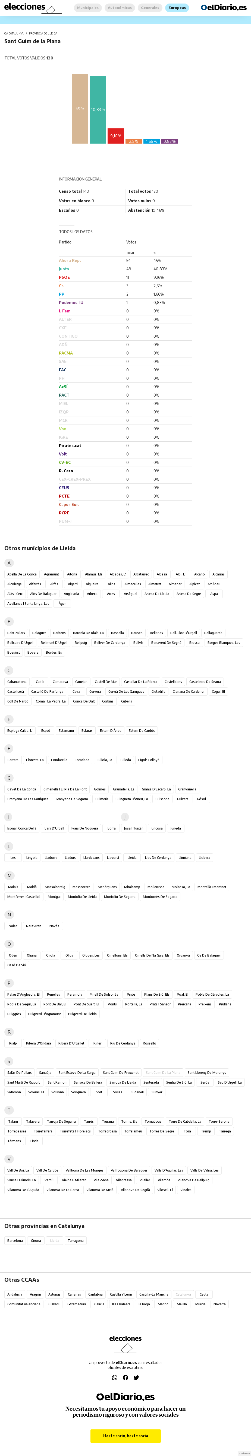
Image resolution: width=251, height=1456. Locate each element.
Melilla (182, 1304)
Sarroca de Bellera (88, 1082)
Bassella (117, 633)
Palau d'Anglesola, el (23, 994)
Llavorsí (113, 858)
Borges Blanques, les (224, 643)
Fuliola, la (104, 760)
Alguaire (92, 584)
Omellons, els (117, 955)
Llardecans (91, 858)
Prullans (225, 1004)
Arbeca (92, 594)
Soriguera (78, 1092)
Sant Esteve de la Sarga (77, 1073)
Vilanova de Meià (100, 1190)
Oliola (50, 955)
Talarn (13, 1121)
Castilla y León (121, 1294)
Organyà (183, 955)
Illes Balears (121, 1304)
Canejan (81, 682)
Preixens (205, 1004)
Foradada (82, 760)
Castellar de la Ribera (140, 682)
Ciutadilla (158, 691)
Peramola (74, 994)
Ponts (112, 1004)
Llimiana (185, 858)
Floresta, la (35, 760)
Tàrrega (225, 1131)
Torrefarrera (43, 1131)
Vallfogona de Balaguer (129, 1170)
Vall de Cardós (47, 1170)
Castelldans (173, 682)
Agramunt (51, 574)
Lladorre (51, 858)
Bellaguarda (213, 633)
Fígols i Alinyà (148, 760)
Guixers (182, 799)
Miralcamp (132, 887)
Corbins (108, 701)
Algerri (73, 584)
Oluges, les (91, 955)
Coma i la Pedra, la (51, 701)
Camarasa (60, 682)
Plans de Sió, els (157, 994)
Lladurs (70, 858)
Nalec (13, 926)
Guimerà (101, 799)
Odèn (13, 955)
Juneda (176, 828)
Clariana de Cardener (189, 691)
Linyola (31, 858)
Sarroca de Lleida (122, 1082)
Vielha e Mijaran (74, 1180)
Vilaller (145, 1180)
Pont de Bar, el (54, 1004)
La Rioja (144, 1304)
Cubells (126, 701)
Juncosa (157, 828)
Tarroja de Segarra (61, 1121)
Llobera (204, 858)
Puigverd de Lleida (82, 1014)
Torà (187, 1131)
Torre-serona (219, 1121)
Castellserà (15, 691)
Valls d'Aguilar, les (169, 1170)
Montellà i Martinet (211, 887)
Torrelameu (133, 1131)
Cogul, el (218, 691)
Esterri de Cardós (142, 731)
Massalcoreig (55, 887)
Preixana (184, 1004)
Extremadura (76, 1304)
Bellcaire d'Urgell (20, 643)
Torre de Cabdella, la (185, 1121)
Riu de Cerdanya (123, 1043)
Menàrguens (107, 887)
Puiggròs (14, 1014)
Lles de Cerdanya (158, 858)
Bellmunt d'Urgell (54, 643)
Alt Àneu (214, 584)
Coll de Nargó (18, 701)
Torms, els (129, 1121)
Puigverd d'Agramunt (44, 1014)
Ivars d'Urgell (54, 828)
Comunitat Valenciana (23, 1304)
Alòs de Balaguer (43, 594)
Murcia (200, 1304)
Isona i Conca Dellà (21, 828)
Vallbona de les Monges (84, 1170)
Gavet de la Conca (21, 789)
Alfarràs (35, 584)
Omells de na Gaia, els (152, 955)
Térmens (14, 1141)
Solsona (57, 1092)
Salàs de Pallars (19, 1073)
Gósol (201, 799)
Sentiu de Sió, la (179, 1082)
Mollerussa (156, 887)
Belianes (156, 633)
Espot (45, 731)
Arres (111, 594)
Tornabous (153, 1121)
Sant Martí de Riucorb (23, 1082)
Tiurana (108, 1121)
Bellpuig (81, 643)
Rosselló (149, 1043)
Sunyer (157, 1092)
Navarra (220, 1304)
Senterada (151, 1082)
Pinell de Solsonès (104, 994)
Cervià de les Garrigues (126, 691)
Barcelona (15, 1241)
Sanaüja (45, 1073)
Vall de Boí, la (18, 1170)
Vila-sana (101, 1180)
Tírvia (34, 1141)
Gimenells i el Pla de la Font (65, 789)
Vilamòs (164, 1180)
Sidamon (14, 1092)
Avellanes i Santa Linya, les (28, 604)
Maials (13, 887)
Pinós (131, 994)
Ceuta (204, 1294)
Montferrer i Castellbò (23, 897)
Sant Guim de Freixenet (121, 1073)
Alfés (54, 584)
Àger (62, 604)
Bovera (33, 652)
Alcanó (199, 574)
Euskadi (53, 1304)
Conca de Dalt (84, 701)
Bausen (137, 633)
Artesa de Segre (189, 594)
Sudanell (137, 1092)
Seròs (204, 1082)
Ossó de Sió (16, 965)
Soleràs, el (36, 1092)
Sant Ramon (57, 1082)
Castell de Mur (106, 682)
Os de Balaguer (209, 955)
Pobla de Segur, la (21, 1004)
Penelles (53, 994)
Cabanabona (17, 682)
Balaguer (39, 633)
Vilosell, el (165, 1190)
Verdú (49, 1180)
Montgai (54, 897)
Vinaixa (186, 1190)
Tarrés (89, 1121)
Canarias (74, 1294)
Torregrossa (107, 1131)
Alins (111, 584)
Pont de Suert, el (86, 1004)
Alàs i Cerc (15, 594)
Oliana (32, 955)
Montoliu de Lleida (82, 897)
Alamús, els (93, 574)
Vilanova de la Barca (62, 1190)
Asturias (54, 1294)
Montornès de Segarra (160, 897)
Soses (117, 1092)
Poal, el (182, 994)
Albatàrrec (141, 574)
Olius (69, 955)
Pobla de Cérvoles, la (212, 994)
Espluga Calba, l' (20, 731)
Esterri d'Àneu (110, 731)
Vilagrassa (124, 1180)
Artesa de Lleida (157, 594)
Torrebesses (16, 1131)
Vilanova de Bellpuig (193, 1180)
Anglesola (71, 594)
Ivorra (111, 828)
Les (13, 858)
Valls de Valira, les (204, 1170)
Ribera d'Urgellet (71, 1043)
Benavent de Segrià (166, 643)
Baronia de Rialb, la (88, 633)
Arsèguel (130, 594)
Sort (99, 1092)
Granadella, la (123, 789)
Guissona (162, 799)
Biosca (194, 643)
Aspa (214, 594)
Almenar (175, 584)
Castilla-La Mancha (153, 1294)
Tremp (206, 1131)
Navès (54, 926)
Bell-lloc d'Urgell (183, 633)
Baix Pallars (16, 633)
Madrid (163, 1304)
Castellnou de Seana (205, 682)
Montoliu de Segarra (120, 897)
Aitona (72, 574)
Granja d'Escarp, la (156, 789)
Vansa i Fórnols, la (21, 1180)
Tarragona (76, 1241)
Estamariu (66, 731)
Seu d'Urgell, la (230, 1082)
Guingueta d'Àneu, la (131, 799)
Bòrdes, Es (54, 652)
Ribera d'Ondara (38, 1043)
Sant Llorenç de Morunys (207, 1073)
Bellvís (138, 643)
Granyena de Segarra (72, 799)
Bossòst (13, 652)
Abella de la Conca (22, 574)
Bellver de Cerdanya (109, 643)
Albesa (162, 574)
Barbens (59, 633)
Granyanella (187, 789)
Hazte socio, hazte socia (125, 1435)
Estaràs (87, 731)
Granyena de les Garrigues (27, 799)
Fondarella (59, 760)
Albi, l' (181, 574)
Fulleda (125, 760)
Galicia (99, 1304)
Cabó (40, 682)
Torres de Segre (161, 1131)
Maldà (32, 887)
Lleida (132, 858)
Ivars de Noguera (84, 828)
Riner (97, 1043)
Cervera (95, 691)
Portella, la (133, 1004)
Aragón (35, 1294)
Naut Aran (33, 926)
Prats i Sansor (160, 1004)
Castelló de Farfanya (47, 691)
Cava (76, 691)
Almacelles (132, 584)
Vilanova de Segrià (135, 1190)
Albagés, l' (118, 574)
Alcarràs (218, 574)
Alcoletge (14, 584)
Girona (36, 1241)
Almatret (154, 584)
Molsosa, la (181, 887)
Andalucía (14, 1294)
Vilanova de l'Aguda (23, 1190)
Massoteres (81, 887)
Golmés (100, 789)
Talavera (33, 1121)
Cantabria (95, 1294)
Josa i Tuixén (133, 828)
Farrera (13, 760)
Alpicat (194, 584)
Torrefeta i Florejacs (75, 1131)
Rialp (13, 1043)
